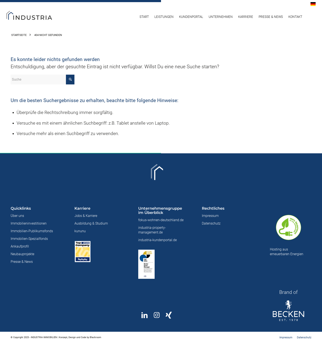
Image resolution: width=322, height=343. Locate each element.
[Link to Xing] (169, 315)
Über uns (17, 216)
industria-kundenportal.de (157, 240)
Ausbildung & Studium (91, 223)
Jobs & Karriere (85, 216)
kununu (80, 231)
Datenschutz (211, 223)
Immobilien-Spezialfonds (29, 239)
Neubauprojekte (22, 254)
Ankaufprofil (20, 246)
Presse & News (22, 262)
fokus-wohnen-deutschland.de (161, 220)
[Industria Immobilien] (37, 17)
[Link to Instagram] (156, 315)
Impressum (210, 216)
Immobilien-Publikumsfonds (32, 231)
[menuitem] (312, 4)
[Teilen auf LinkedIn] (144, 315)
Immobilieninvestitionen (29, 223)
